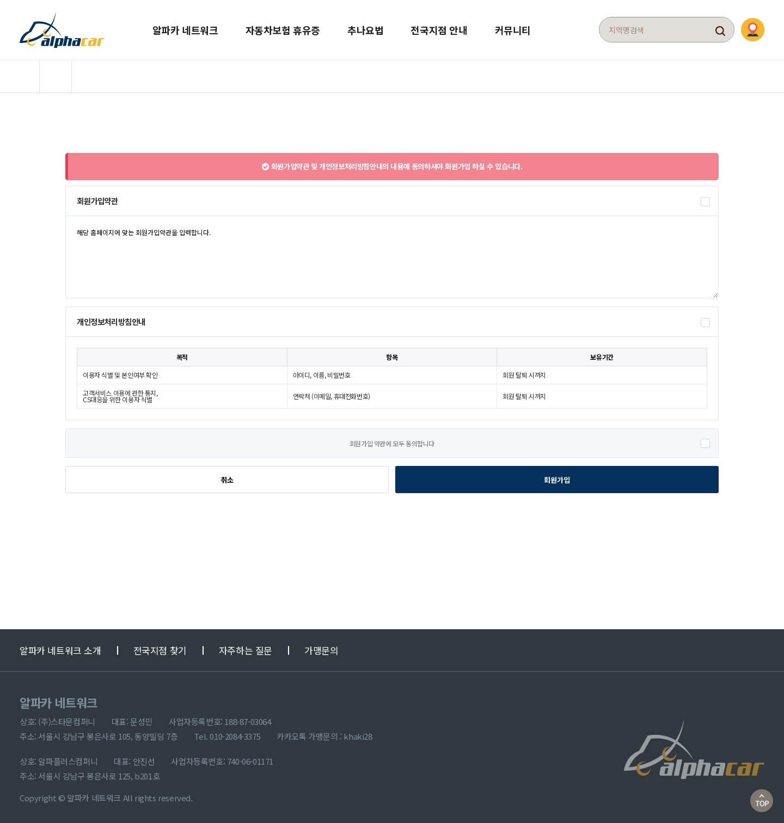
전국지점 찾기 (160, 649)
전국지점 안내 (439, 29)
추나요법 (365, 29)
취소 (226, 479)
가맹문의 (321, 649)
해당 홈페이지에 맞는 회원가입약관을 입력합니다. (392, 256)
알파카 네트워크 (185, 29)
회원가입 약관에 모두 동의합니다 (392, 442)
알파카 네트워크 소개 (60, 649)
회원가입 (557, 479)
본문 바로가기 (0, 0)
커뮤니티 (513, 29)
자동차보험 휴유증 (283, 29)
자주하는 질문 (245, 649)
